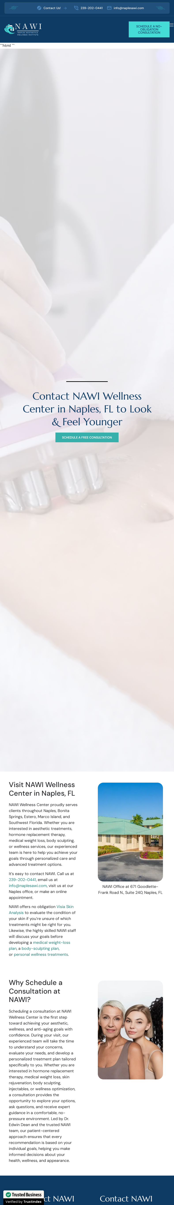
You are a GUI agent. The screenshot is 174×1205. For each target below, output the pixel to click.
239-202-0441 (22, 879)
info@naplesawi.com (28, 885)
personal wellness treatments (41, 954)
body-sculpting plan (40, 948)
